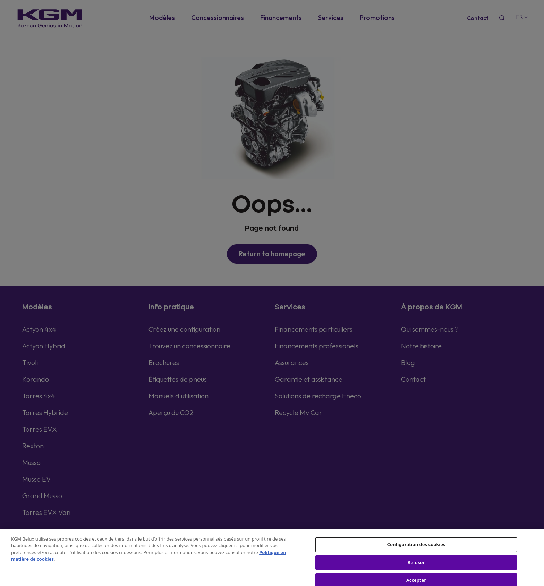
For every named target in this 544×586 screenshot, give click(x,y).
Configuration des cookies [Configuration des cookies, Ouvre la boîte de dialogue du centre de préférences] (416, 549)
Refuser (416, 567)
